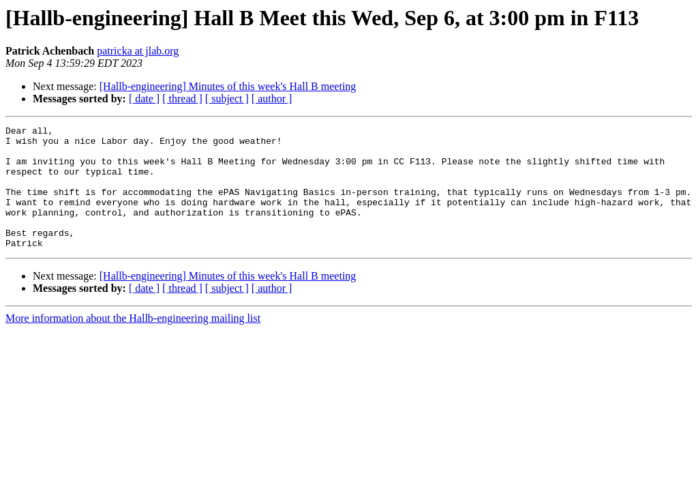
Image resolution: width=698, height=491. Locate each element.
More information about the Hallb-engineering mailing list (132, 342)
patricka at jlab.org (138, 51)
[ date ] (144, 98)
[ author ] (272, 98)
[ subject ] (227, 98)
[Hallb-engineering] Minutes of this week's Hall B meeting (228, 86)
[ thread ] (182, 98)
